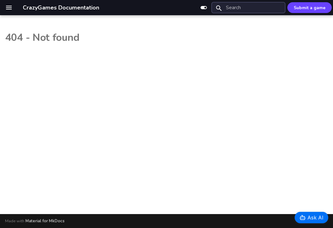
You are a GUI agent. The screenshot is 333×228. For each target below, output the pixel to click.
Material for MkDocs (45, 221)
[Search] (248, 8)
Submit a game (309, 8)
